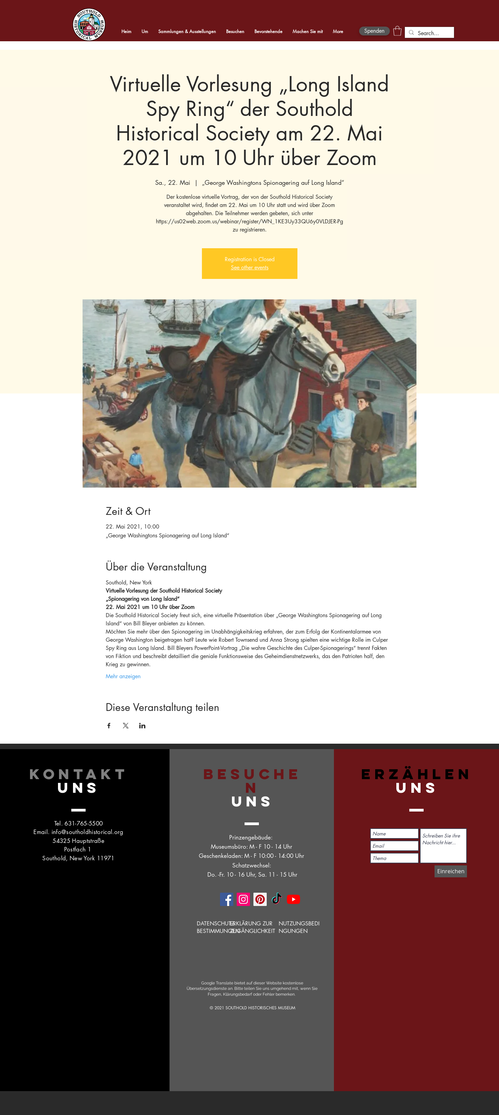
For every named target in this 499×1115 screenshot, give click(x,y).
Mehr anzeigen (123, 676)
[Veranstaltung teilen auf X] (125, 725)
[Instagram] (243, 899)
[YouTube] (293, 899)
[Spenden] (374, 31)
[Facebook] (226, 899)
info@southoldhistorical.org (87, 832)
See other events (249, 267)
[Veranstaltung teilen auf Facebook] (109, 725)
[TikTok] (276, 899)
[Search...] (429, 33)
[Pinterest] (260, 899)
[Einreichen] (451, 871)
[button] (397, 31)
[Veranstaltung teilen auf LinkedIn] (142, 725)
